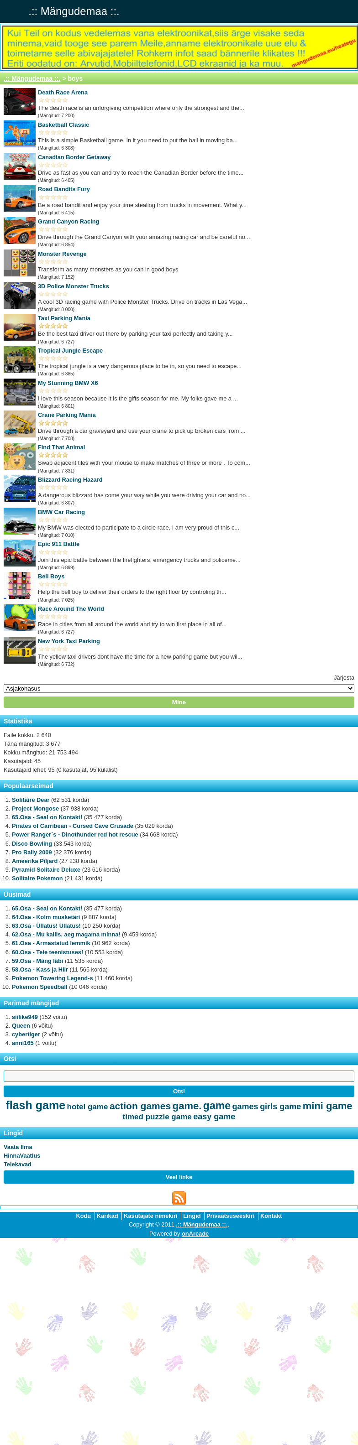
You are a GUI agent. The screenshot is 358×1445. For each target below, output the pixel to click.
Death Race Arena (63, 92)
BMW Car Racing (61, 512)
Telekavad (18, 1164)
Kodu (83, 1215)
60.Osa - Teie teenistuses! (47, 952)
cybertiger (26, 1034)
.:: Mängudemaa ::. (32, 78)
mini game (328, 1106)
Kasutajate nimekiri (150, 1215)
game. (187, 1106)
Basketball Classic (63, 124)
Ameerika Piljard (35, 861)
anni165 (23, 1043)
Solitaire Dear (31, 799)
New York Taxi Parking (69, 641)
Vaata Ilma (18, 1147)
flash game (35, 1105)
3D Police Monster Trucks (73, 286)
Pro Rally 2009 (32, 852)
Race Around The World (71, 608)
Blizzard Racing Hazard (70, 479)
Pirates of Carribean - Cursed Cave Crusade (72, 825)
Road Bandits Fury (64, 189)
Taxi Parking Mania (64, 318)
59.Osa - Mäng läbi (37, 960)
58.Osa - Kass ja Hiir (40, 969)
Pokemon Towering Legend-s (52, 978)
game (217, 1106)
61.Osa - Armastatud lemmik (51, 943)
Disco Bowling (32, 843)
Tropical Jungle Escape (70, 350)
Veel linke (179, 1177)
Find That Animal (61, 447)
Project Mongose (35, 808)
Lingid (191, 1215)
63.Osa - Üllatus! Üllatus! (46, 925)
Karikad (107, 1215)
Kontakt (271, 1215)
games (245, 1106)
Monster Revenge (62, 253)
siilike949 (25, 1017)
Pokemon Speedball (40, 986)
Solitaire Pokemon (37, 878)
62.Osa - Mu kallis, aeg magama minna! (66, 934)
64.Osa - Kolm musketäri (46, 917)
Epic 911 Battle (58, 544)
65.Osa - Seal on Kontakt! (47, 817)
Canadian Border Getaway (74, 157)
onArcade (195, 1233)
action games (140, 1106)
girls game (280, 1106)
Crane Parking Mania (67, 414)
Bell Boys (51, 576)
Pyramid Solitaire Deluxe (46, 869)
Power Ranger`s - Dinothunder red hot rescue (75, 834)
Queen (21, 1025)
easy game (214, 1116)
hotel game (87, 1106)
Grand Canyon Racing (68, 221)
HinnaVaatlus (22, 1155)
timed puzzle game (157, 1116)
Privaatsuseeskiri (230, 1215)
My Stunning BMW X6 (68, 382)
